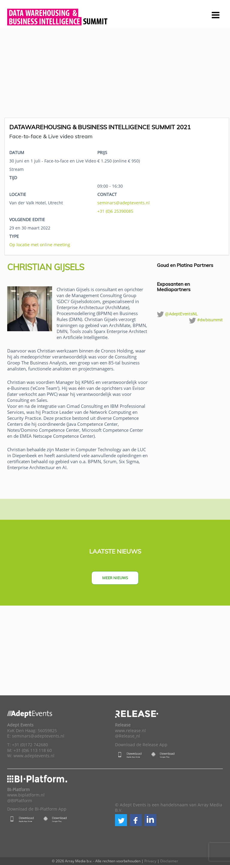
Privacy (150, 861)
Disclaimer (169, 861)
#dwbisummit (206, 320)
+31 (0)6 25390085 (115, 211)
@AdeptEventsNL (177, 314)
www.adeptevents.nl (34, 755)
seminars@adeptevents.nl (123, 203)
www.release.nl (130, 730)
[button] (121, 820)
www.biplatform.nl (26, 795)
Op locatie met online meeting (39, 244)
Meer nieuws (115, 577)
